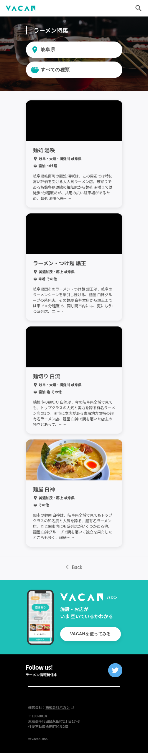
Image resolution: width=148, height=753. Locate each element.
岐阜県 (48, 49)
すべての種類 (55, 69)
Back (74, 566)
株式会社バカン (59, 707)
